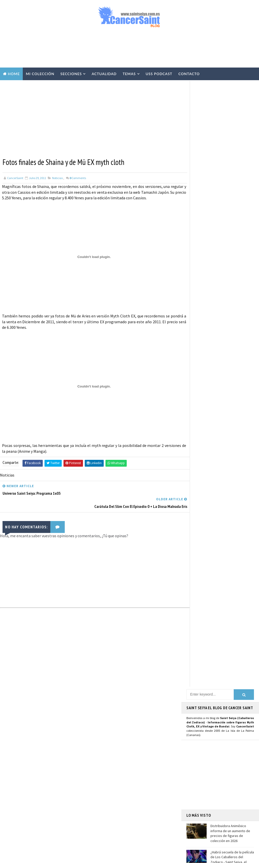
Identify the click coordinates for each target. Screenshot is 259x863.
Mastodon (197, 484)
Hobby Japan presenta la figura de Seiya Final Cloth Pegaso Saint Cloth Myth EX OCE (230, 279)
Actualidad (104, 74)
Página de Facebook (205, 461)
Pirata (100, 832)
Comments (78, 178)
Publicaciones (131, 770)
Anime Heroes (106, 788)
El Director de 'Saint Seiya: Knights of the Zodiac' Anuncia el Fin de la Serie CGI (56, 810)
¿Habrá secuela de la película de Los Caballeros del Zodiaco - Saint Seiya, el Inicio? (232, 253)
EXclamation (136, 699)
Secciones (71, 74)
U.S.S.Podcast (106, 708)
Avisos (135, 788)
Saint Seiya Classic (204, 526)
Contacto (189, 74)
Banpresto (131, 797)
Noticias (57, 178)
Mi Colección (40, 74)
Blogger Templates (108, 856)
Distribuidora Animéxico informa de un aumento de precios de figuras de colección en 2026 (230, 227)
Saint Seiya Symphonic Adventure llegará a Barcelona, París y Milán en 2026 (55, 786)
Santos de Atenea (108, 823)
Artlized (141, 823)
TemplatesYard (50, 856)
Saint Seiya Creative (206, 532)
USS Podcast (159, 74)
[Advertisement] (129, 49)
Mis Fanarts (127, 814)
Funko (100, 814)
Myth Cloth (105, 726)
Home (14, 74)
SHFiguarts (127, 832)
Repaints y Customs (110, 744)
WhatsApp (197, 505)
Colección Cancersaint (113, 717)
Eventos (102, 797)
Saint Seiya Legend (205, 521)
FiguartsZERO (131, 806)
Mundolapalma (170, 856)
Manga (100, 770)
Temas (129, 74)
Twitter (195, 467)
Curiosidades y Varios (112, 761)
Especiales (104, 752)
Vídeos (135, 726)
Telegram (197, 500)
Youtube (195, 478)
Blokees (102, 806)
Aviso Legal (204, 779)
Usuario (234, 461)
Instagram (197, 473)
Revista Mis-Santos (110, 779)
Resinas (101, 735)
